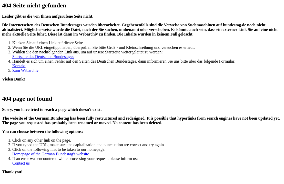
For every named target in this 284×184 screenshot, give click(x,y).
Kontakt (19, 66)
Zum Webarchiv (25, 70)
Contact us (21, 163)
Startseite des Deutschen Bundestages (43, 56)
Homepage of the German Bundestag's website (50, 154)
